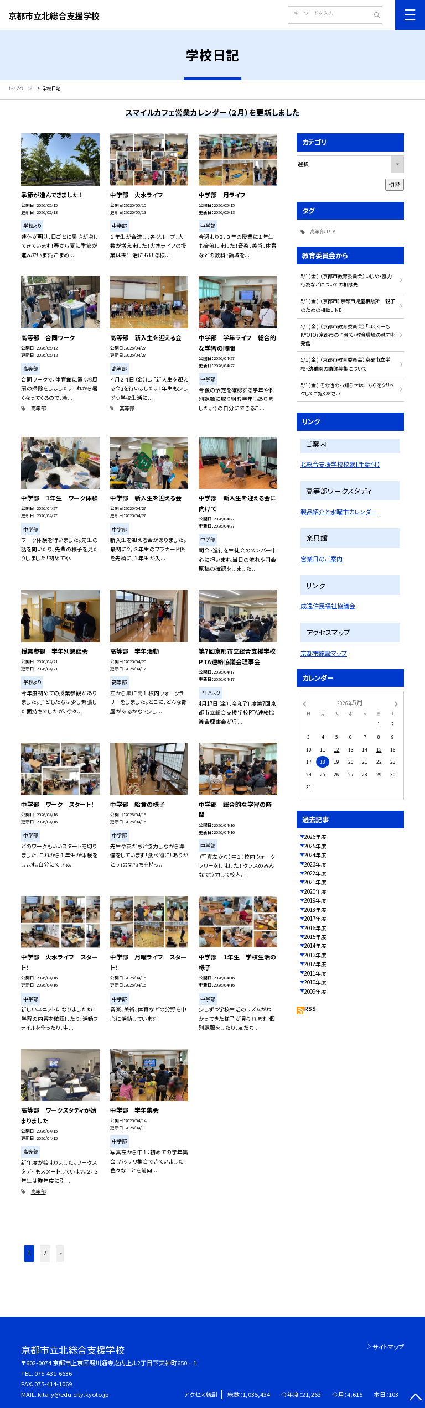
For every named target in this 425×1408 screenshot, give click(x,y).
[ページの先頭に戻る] (415, 1398)
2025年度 (315, 846)
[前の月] (304, 703)
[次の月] (396, 703)
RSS (310, 1009)
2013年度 (315, 955)
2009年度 (315, 991)
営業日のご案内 (321, 558)
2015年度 (315, 937)
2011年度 (315, 973)
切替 (394, 185)
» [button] (61, 1253)
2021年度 (315, 882)
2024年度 (315, 855)
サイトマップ (388, 1346)
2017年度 (315, 918)
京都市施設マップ (323, 653)
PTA (330, 231)
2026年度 (315, 837)
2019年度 (315, 900)
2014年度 (315, 946)
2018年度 (315, 910)
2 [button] (45, 1253)
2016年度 (315, 928)
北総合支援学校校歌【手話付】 (340, 464)
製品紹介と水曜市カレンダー (338, 511)
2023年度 (315, 864)
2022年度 (315, 873)
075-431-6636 (53, 1373)
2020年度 (315, 891)
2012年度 (315, 964)
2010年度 (315, 982)
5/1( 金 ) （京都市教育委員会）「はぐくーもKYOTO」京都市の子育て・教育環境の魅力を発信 (347, 335)
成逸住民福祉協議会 (327, 605)
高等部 (38, 408)
